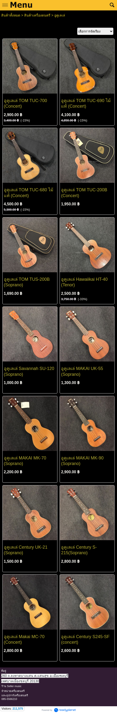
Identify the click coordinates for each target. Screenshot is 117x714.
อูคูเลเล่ (59, 15)
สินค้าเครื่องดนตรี (37, 15)
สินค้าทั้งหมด (10, 15)
